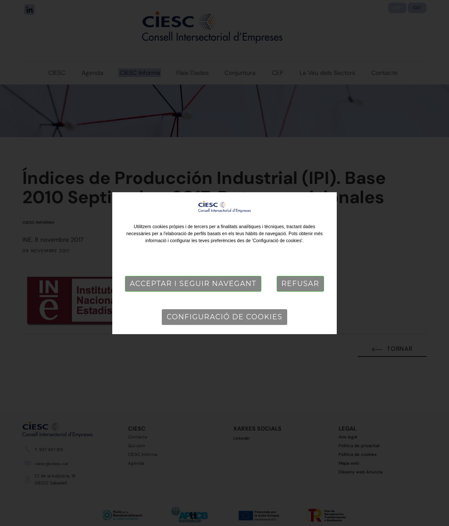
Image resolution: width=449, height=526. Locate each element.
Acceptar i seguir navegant (193, 283)
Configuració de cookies (224, 317)
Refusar (300, 283)
